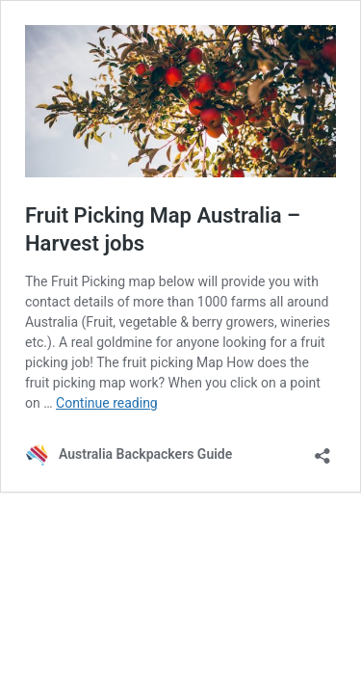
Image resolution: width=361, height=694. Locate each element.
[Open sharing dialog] (322, 450)
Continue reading (107, 403)
